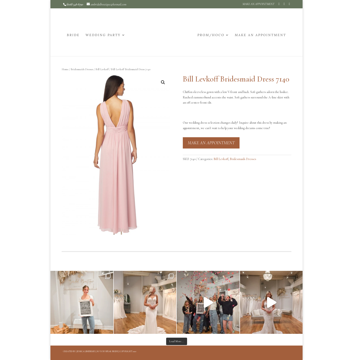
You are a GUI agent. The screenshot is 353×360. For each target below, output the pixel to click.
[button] (163, 82)
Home (65, 69)
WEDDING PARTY (103, 35)
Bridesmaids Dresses (82, 69)
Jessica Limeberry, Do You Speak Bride (97, 351)
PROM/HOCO (210, 35)
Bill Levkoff (102, 69)
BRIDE (73, 35)
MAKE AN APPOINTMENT (258, 4)
